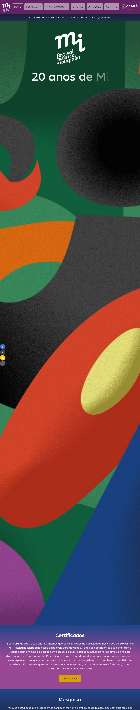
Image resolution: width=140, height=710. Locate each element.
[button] (33, 6)
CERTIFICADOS (70, 679)
